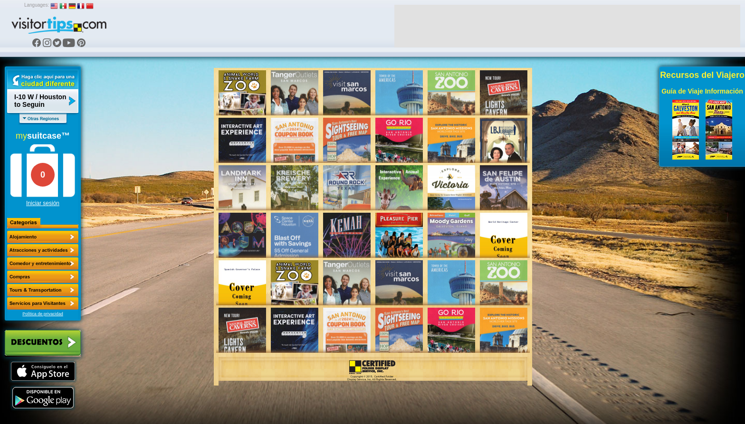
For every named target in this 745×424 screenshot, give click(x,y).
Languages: (36, 5)
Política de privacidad (42, 313)
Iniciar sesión (42, 203)
